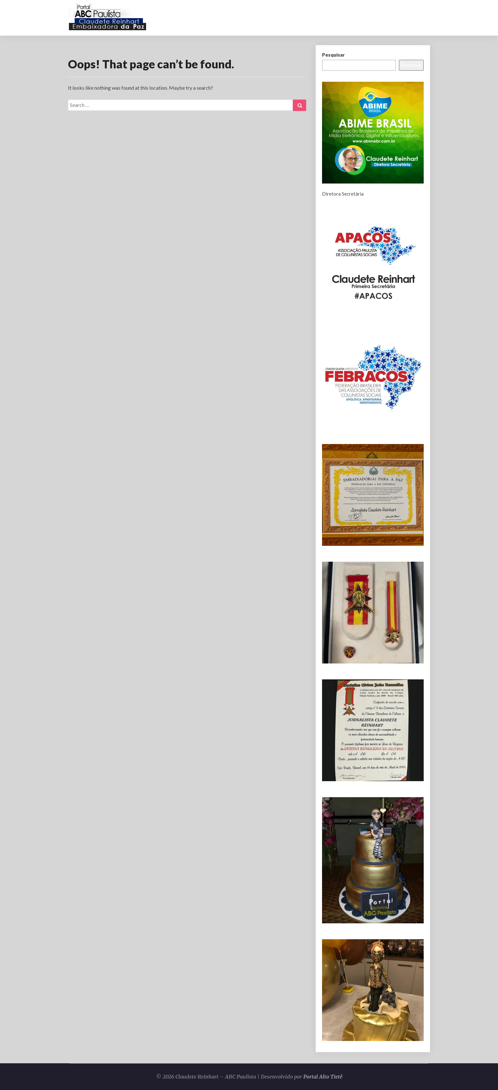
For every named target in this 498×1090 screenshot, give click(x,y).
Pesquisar (333, 55)
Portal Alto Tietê (322, 1076)
